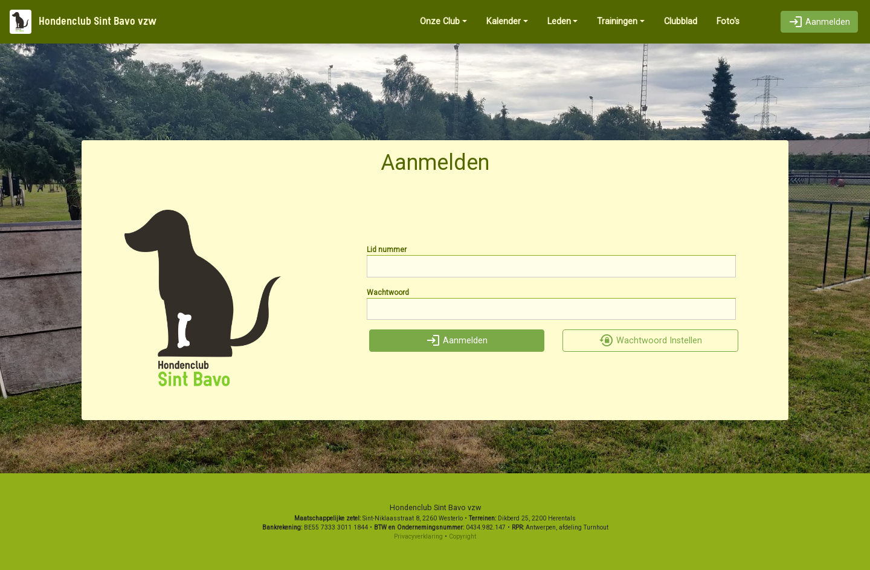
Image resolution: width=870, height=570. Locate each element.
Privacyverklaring (418, 536)
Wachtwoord (388, 292)
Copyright (462, 536)
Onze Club (440, 21)
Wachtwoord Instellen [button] (650, 340)
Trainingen (617, 21)
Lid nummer (387, 249)
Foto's (728, 21)
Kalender (503, 21)
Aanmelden (819, 22)
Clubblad (680, 21)
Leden (559, 21)
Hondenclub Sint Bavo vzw (83, 22)
